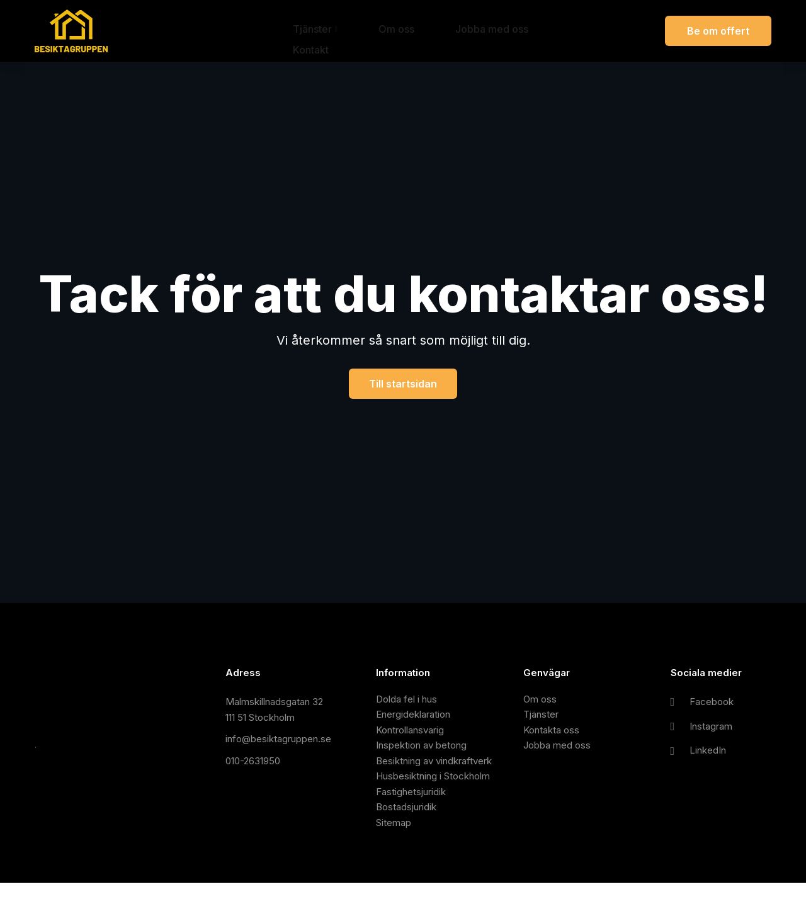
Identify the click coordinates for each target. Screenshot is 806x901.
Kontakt (518, 31)
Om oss (368, 31)
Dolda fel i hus (406, 700)
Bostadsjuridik (406, 822)
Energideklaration (413, 717)
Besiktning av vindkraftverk (434, 770)
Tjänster (307, 31)
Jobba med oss (443, 31)
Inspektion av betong (421, 752)
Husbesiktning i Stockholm (433, 787)
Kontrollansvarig (410, 734)
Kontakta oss (551, 734)
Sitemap (393, 840)
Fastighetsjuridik (411, 804)
